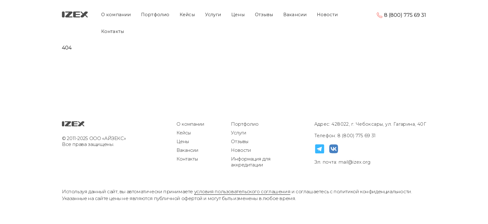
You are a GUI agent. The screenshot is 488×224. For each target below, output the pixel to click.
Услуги (213, 14)
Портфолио (155, 14)
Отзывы (264, 14)
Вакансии (295, 14)
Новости (327, 14)
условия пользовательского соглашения (242, 191)
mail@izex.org (354, 162)
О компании (116, 14)
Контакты (112, 31)
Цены (237, 14)
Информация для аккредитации (250, 162)
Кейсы (187, 14)
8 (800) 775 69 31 (405, 15)
